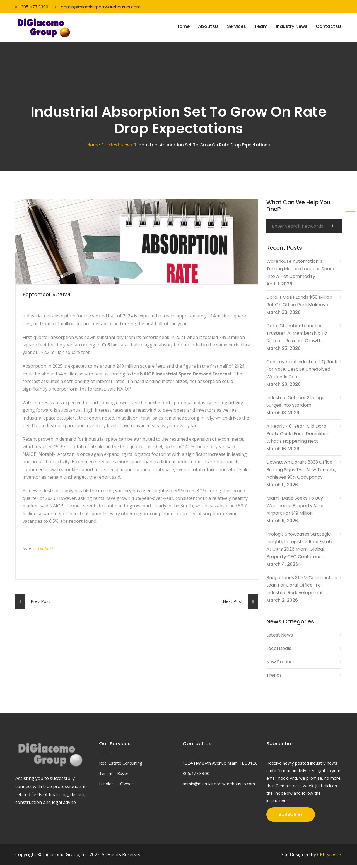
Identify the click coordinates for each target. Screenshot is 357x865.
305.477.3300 (31, 7)
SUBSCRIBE (291, 814)
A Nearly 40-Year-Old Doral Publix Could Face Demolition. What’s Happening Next (298, 433)
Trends (274, 675)
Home (183, 26)
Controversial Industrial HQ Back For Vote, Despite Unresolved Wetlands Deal (301, 369)
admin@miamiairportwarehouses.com (97, 7)
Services (236, 26)
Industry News (291, 26)
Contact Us (329, 26)
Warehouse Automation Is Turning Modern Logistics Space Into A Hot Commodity (301, 269)
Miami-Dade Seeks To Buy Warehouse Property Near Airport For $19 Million (295, 505)
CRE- (329, 854)
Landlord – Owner (116, 783)
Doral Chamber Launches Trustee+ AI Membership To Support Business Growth (296, 333)
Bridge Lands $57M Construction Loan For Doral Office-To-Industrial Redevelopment (301, 585)
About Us (208, 26)
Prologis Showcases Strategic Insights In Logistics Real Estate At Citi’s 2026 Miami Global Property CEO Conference (300, 545)
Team (260, 26)
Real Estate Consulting (120, 763)
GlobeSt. (46, 548)
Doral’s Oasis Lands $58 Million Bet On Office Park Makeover (299, 301)
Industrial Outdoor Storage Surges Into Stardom (295, 401)
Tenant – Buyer (114, 773)
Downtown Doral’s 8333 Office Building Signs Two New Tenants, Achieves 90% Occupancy (301, 469)
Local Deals (278, 648)
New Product (280, 662)
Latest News (118, 145)
